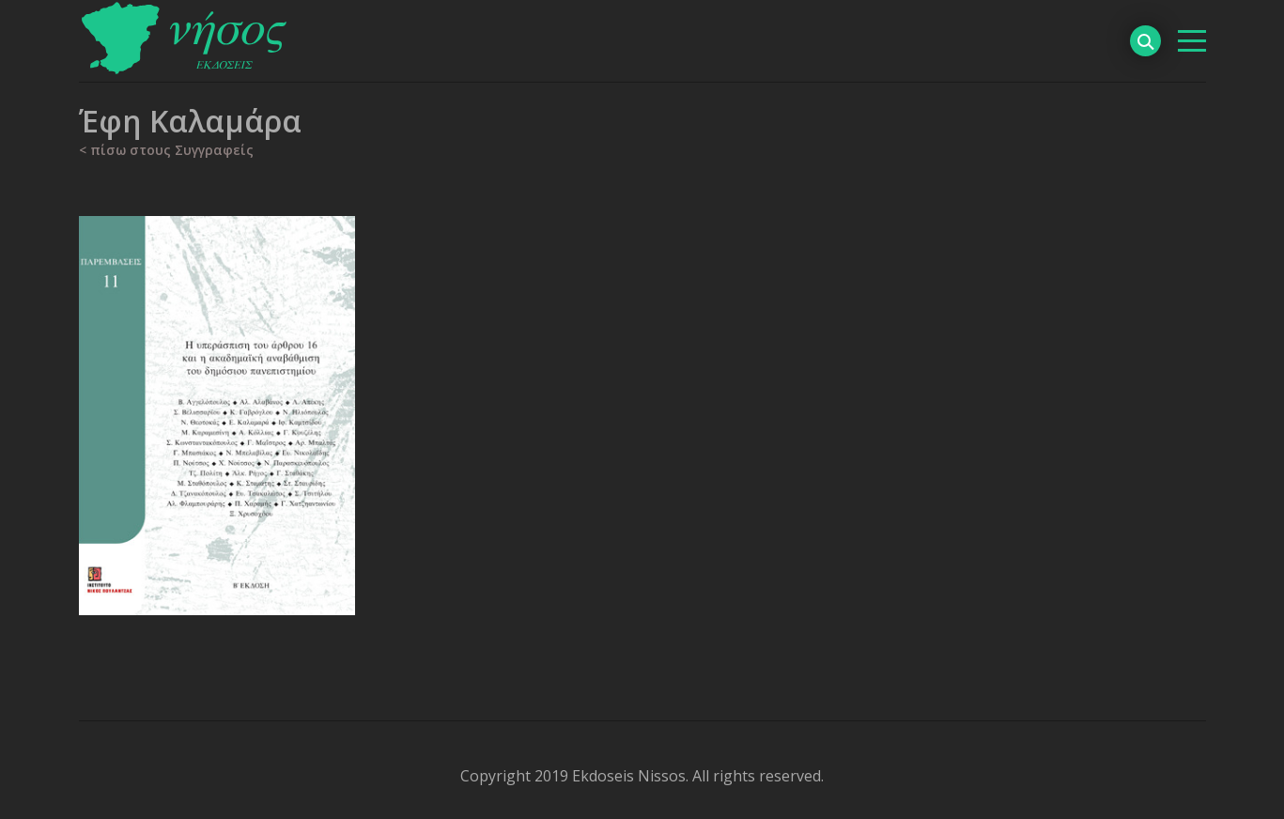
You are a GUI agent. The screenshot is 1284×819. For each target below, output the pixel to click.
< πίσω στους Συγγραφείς (166, 150)
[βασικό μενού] (1192, 41)
